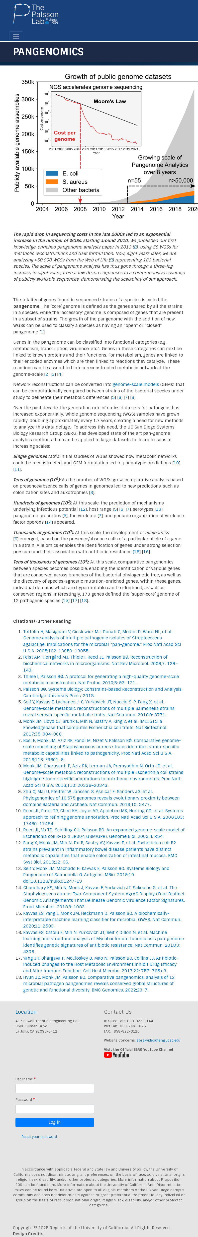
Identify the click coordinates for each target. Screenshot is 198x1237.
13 (158, 509)
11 (17, 469)
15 (136, 552)
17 (75, 600)
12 (83, 509)
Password (23, 1099)
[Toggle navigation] (16, 36)
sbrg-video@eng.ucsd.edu (158, 1040)
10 (176, 463)
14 (49, 522)
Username (24, 1079)
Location (26, 1011)
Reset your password (39, 1136)
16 (146, 552)
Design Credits (28, 1234)
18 (84, 600)
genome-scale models (136, 384)
